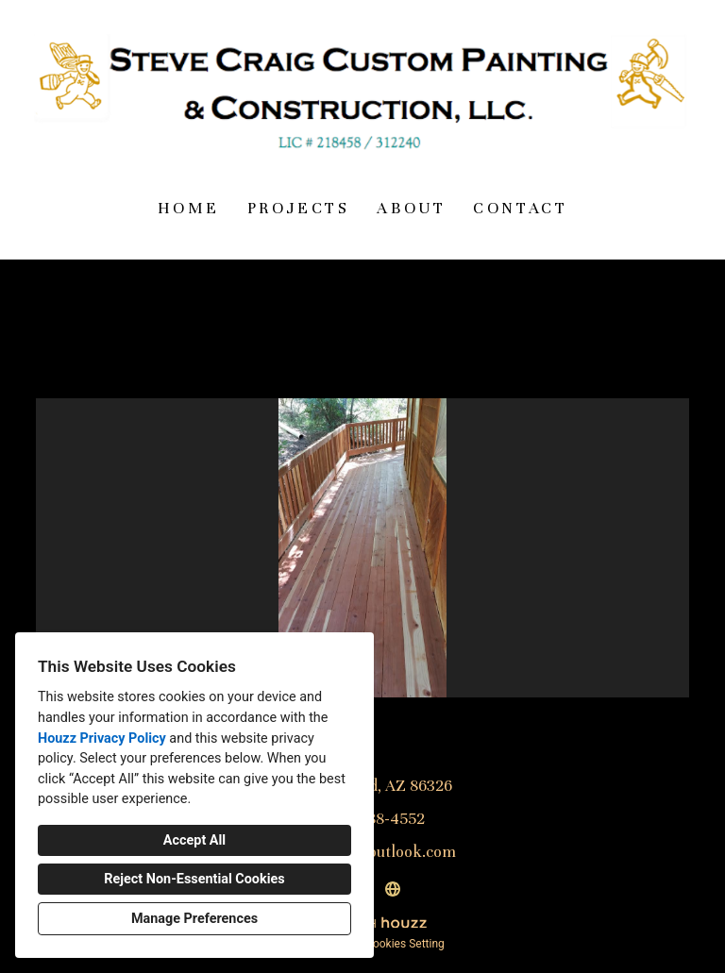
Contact (520, 208)
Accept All (194, 840)
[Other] (392, 889)
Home (189, 208)
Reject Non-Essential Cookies (194, 879)
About (411, 208)
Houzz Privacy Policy (102, 738)
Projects (298, 208)
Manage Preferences (194, 919)
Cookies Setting (405, 943)
